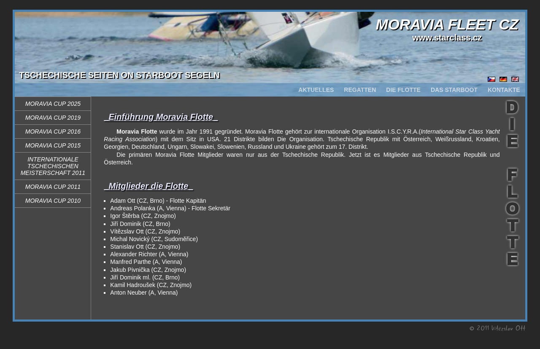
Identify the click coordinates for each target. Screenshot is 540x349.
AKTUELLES (316, 89)
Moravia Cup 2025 (53, 103)
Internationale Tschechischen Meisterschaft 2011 (53, 166)
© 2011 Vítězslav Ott (497, 328)
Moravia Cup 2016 (53, 131)
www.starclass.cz (447, 37)
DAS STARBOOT (454, 89)
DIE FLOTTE (403, 89)
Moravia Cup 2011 (53, 186)
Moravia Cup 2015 (53, 145)
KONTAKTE (504, 89)
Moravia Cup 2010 (53, 200)
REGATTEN (360, 89)
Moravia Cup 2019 (53, 117)
